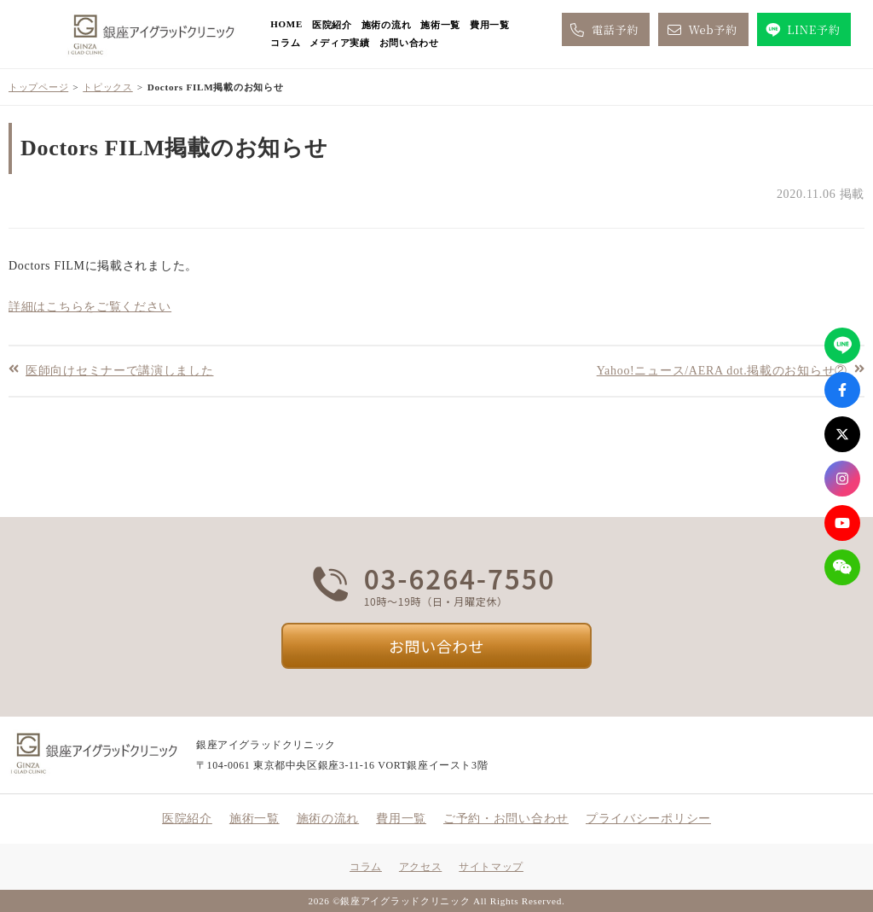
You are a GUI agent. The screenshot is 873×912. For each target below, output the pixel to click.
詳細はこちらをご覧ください (90, 306)
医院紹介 (332, 25)
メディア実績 (339, 43)
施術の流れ (386, 25)
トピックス (108, 87)
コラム (285, 43)
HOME (286, 24)
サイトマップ (491, 867)
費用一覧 (490, 25)
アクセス (420, 867)
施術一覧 (440, 25)
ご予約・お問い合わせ (506, 818)
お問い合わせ (409, 43)
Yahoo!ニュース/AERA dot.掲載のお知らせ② (722, 370)
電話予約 (603, 30)
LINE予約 (802, 30)
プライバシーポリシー (648, 818)
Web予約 (700, 30)
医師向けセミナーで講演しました (120, 370)
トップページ (38, 87)
